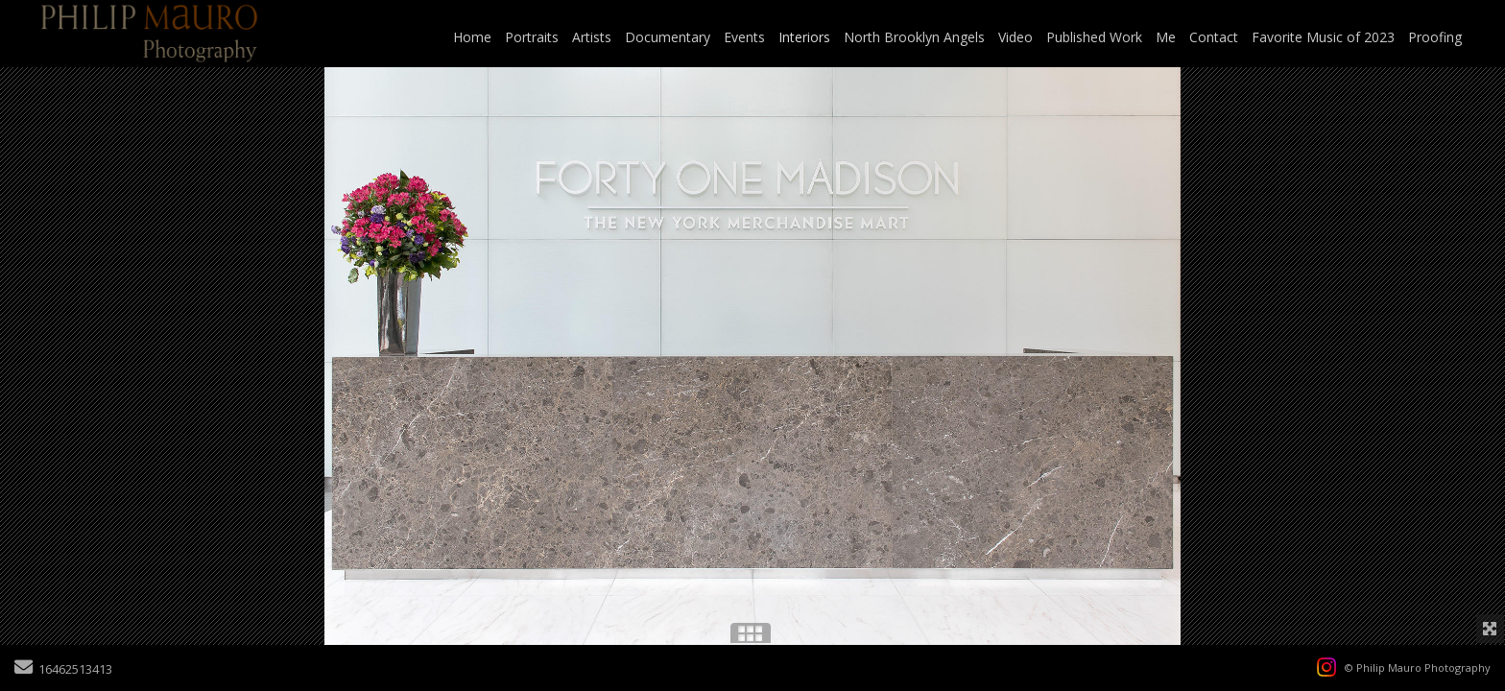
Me (1166, 37)
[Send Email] (23, 669)
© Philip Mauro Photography (1418, 667)
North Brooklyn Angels (914, 37)
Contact (1213, 37)
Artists (591, 37)
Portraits (532, 37)
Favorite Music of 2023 (1323, 37)
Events (744, 37)
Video (1015, 37)
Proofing (1435, 37)
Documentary (667, 37)
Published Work (1094, 37)
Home (472, 37)
